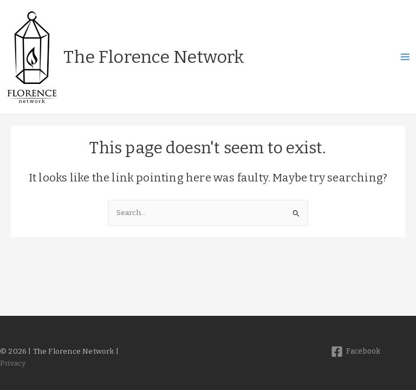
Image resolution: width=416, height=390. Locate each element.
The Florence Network (153, 57)
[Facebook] (355, 352)
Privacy (12, 363)
